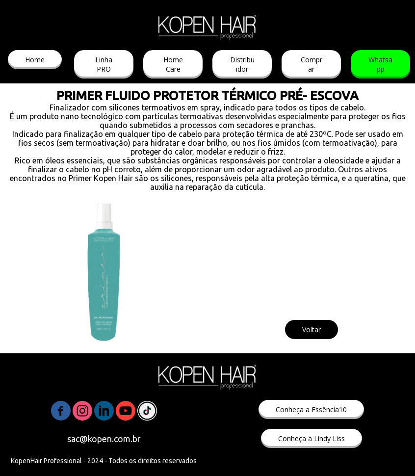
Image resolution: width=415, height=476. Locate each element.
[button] (35, 59)
